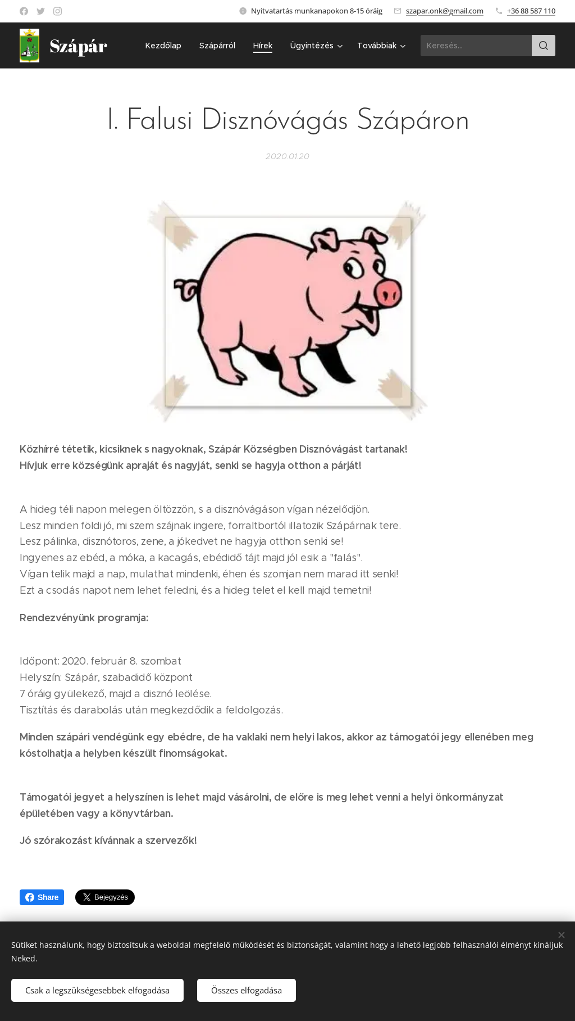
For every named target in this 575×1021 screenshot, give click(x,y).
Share (41, 897)
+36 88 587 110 (531, 11)
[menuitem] (166, 45)
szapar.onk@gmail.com (444, 11)
